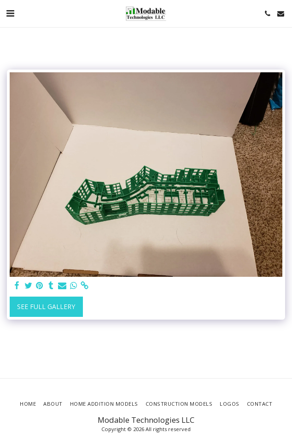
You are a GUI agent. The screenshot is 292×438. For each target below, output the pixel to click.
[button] (10, 13)
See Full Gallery (46, 306)
